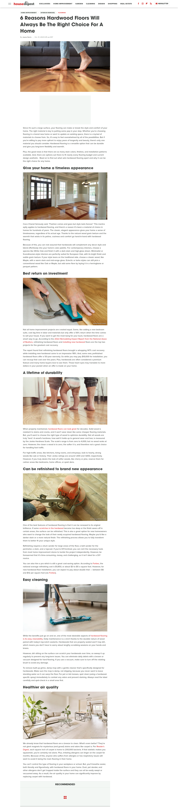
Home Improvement (62, 3)
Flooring (62, 13)
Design (101, 3)
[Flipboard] (147, 4)
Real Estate (126, 3)
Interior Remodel (48, 13)
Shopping (112, 3)
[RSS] (151, 4)
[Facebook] (138, 4)
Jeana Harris (26, 37)
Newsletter (162, 3)
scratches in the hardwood (51, 528)
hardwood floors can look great (62, 428)
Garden (79, 3)
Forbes (96, 563)
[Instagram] (143, 4)
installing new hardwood (74, 342)
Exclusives (44, 3)
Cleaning (90, 3)
